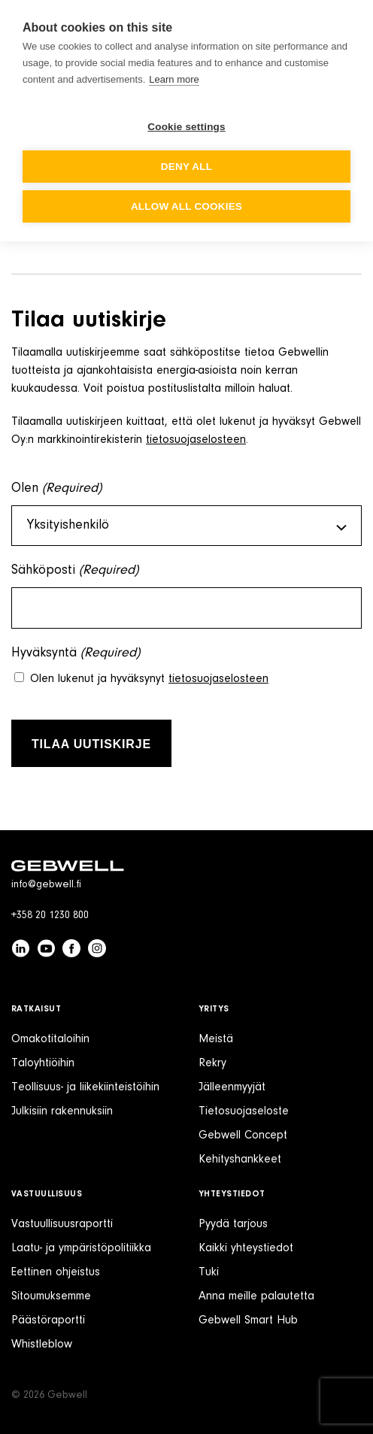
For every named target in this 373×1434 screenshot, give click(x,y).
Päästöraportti (48, 1320)
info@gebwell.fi (46, 885)
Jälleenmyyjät (232, 1087)
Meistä (216, 1039)
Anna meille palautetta (256, 1296)
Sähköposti (74, 571)
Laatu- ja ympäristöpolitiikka (81, 1248)
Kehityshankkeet (240, 1160)
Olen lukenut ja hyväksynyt (149, 679)
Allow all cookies (186, 206)
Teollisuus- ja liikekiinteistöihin (85, 1087)
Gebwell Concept (243, 1135)
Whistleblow (41, 1345)
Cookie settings (186, 126)
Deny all (186, 166)
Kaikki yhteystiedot (246, 1248)
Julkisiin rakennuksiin (62, 1111)
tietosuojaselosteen (196, 440)
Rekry (212, 1063)
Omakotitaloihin (50, 1039)
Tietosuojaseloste (244, 1111)
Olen (56, 489)
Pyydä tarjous (233, 1224)
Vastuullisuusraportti (62, 1224)
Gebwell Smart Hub (248, 1320)
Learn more (174, 79)
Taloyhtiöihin (42, 1063)
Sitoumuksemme (51, 1296)
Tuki (209, 1272)
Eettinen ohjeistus (55, 1272)
